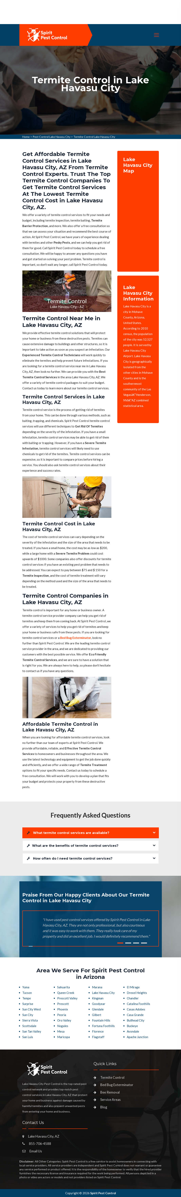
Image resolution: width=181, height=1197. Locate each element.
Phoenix (62, 1009)
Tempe (26, 998)
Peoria (61, 1015)
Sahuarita (63, 987)
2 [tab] (128, 943)
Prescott (63, 1003)
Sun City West (31, 1009)
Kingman (97, 998)
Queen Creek (65, 992)
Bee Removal (110, 1092)
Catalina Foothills (138, 1003)
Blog (103, 1107)
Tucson (27, 992)
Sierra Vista (30, 1020)
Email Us (35, 1151)
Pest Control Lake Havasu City (51, 136)
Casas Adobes (136, 1009)
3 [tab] (136, 943)
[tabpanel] (90, 90)
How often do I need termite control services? (69, 858)
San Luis (27, 1037)
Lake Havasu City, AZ (43, 1136)
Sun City (27, 1015)
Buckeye (132, 1026)
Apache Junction (137, 1037)
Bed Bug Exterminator (116, 1085)
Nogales (62, 1026)
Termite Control (112, 1077)
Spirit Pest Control (103, 1193)
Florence (98, 1031)
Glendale (98, 1009)
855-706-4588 (40, 1144)
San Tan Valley (31, 1031)
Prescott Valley (67, 998)
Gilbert (96, 1015)
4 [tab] (144, 943)
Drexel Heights (137, 992)
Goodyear (98, 1003)
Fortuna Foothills (103, 1026)
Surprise (27, 1003)
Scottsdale (29, 1026)
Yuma (25, 987)
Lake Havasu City (103, 992)
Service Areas (110, 1099)
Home (26, 136)
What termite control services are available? (68, 833)
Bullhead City (135, 1020)
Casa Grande (135, 1015)
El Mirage (133, 987)
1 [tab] (120, 943)
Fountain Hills (101, 1020)
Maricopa (63, 1037)
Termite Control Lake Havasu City (94, 136)
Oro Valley (64, 1020)
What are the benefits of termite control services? (72, 846)
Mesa (60, 1031)
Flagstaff (98, 1037)
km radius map (138, 219)
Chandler (133, 998)
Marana (97, 987)
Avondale (133, 1031)
